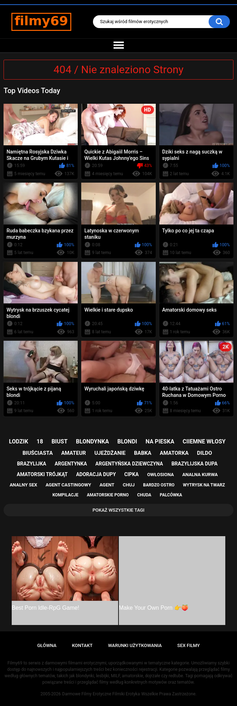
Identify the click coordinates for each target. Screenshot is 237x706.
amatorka (174, 453)
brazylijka (31, 464)
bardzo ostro (159, 485)
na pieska (159, 441)
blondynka (92, 441)
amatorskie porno (108, 494)
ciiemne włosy (204, 441)
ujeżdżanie (110, 453)
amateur (73, 453)
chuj (129, 484)
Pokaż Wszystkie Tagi (119, 510)
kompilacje (65, 494)
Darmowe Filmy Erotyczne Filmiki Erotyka (101, 693)
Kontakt (82, 645)
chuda (144, 494)
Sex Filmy (188, 645)
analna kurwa (200, 474)
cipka (131, 474)
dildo (204, 453)
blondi (127, 441)
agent (107, 484)
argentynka (71, 464)
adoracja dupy (96, 474)
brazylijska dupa (194, 464)
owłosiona (160, 474)
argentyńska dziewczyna (129, 464)
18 (40, 441)
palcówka (171, 494)
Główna (46, 645)
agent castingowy (68, 484)
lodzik (18, 441)
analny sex (23, 484)
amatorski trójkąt (42, 474)
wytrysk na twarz (204, 485)
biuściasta (37, 453)
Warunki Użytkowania (135, 645)
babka (142, 453)
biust (59, 441)
